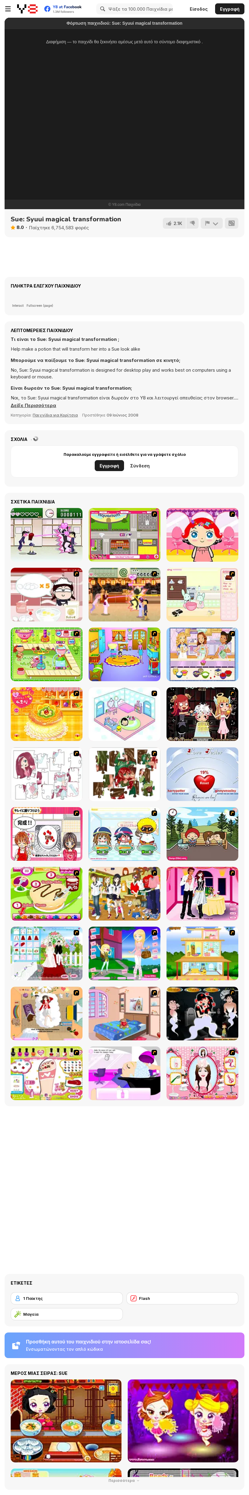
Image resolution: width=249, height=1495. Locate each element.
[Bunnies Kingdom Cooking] (202, 594)
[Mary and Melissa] (124, 953)
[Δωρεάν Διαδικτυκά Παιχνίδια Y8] (27, 8)
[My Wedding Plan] (46, 953)
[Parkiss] (202, 834)
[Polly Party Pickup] (124, 535)
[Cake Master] (46, 894)
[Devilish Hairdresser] (202, 714)
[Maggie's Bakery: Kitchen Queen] (46, 594)
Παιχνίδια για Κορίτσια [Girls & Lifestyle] (55, 415)
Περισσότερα (124, 1480)
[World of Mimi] (124, 714)
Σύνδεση (140, 465)
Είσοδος (199, 9)
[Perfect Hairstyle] (202, 1073)
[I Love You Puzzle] (124, 774)
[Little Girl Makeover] (202, 535)
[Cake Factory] (46, 654)
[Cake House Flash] (46, 714)
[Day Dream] (46, 1013)
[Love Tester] (202, 774)
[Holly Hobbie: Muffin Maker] (202, 654)
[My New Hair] (124, 1073)
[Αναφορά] (212, 223)
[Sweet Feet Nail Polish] (46, 1073)
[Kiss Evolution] (202, 1013)
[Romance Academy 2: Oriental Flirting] (124, 594)
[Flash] (182, 1298)
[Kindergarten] (124, 654)
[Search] (101, 8)
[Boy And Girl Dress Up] (124, 894)
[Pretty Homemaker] (202, 953)
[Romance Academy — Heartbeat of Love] (46, 535)
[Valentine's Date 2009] (202, 894)
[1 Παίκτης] (67, 1298)
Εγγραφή (230, 9)
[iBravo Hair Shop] (124, 834)
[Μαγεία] (67, 1314)
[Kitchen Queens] (46, 834)
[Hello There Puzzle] (46, 774)
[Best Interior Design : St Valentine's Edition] (124, 1013)
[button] (33, 405)
